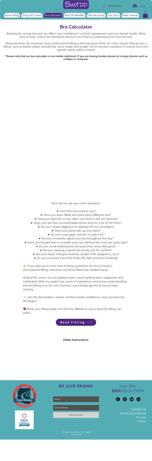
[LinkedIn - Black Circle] (138, 399)
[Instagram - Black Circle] (125, 399)
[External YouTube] (76, 362)
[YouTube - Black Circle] (132, 399)
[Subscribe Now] (76, 415)
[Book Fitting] (76, 322)
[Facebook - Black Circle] (118, 399)
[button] (145, 15)
